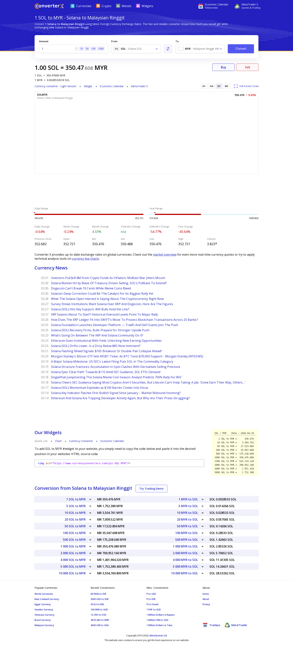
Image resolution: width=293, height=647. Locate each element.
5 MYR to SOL (188, 506)
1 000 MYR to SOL (185, 546)
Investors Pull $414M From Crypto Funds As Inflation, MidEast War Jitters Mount (108, 278)
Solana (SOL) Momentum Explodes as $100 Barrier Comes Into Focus (99, 388)
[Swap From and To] (168, 48)
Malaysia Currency (44, 625)
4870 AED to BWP (100, 620)
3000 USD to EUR (100, 599)
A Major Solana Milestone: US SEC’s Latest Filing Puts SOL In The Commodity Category (112, 361)
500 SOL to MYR (74, 540)
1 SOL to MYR (76, 499)
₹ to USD (151, 593)
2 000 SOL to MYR (73, 553)
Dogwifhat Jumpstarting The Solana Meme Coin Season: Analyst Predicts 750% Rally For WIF (116, 377)
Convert (241, 48)
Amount (43, 41)
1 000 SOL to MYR (73, 546)
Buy (223, 67)
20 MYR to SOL (187, 519)
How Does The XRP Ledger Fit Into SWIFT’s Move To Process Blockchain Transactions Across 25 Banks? (124, 320)
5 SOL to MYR (76, 506)
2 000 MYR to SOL (185, 553)
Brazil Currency (43, 620)
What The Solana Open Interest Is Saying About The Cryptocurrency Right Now (107, 299)
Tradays (211, 625)
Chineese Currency (44, 614)
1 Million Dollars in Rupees (160, 614)
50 (87, 48)
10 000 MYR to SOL (184, 573)
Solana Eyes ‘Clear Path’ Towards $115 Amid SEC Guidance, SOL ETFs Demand (105, 372)
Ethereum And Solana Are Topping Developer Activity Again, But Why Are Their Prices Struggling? (120, 398)
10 (81, 48)
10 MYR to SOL (187, 513)
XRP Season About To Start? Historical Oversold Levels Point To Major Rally (104, 314)
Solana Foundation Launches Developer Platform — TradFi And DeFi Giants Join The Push (114, 325)
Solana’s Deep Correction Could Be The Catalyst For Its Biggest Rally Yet (102, 293)
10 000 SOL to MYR (72, 573)
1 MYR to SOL (188, 499)
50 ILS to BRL (97, 604)
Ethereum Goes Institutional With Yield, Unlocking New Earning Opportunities (106, 341)
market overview (164, 254)
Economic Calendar (112, 86)
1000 (101, 48)
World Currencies (44, 593)
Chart (58, 441)
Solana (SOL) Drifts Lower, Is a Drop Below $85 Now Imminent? (96, 346)
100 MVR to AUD (99, 609)
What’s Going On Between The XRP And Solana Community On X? (97, 335)
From (114, 41)
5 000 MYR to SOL (185, 566)
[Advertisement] (146, 190)
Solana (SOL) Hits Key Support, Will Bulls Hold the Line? (90, 309)
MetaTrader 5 (139, 86)
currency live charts (85, 259)
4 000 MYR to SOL (185, 560)
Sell (247, 67)
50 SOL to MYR (75, 526)
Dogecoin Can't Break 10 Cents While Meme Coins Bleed (91, 288)
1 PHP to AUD (153, 609)
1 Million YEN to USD (157, 620)
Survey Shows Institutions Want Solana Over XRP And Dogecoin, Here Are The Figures (112, 304)
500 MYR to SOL (186, 540)
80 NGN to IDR (98, 593)
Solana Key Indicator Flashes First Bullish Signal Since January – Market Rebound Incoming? (116, 393)
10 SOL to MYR (75, 513)
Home (206, 593)
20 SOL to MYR (75, 519)
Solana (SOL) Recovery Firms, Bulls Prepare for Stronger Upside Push (100, 330)
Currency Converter (81, 441)
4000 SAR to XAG (100, 625)
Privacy (206, 604)
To (177, 41)
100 (93, 48)
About (206, 599)
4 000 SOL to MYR (73, 560)
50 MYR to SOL (187, 526)
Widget (88, 86)
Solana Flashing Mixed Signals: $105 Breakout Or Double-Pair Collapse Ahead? (106, 351)
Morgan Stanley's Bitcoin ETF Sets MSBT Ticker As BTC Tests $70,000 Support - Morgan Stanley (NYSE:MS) (127, 356)
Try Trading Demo (151, 488)
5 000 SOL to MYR (73, 566)
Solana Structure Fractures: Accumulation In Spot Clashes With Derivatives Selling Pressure (115, 367)
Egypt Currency (43, 604)
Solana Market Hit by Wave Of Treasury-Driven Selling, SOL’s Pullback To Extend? (109, 283)
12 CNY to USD (98, 614)
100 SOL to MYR (74, 533)
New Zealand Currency (47, 599)
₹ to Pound (152, 604)
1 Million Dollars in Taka (159, 625)
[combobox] (135, 48)
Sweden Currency (44, 609)
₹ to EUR (150, 599)
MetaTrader (236, 625)
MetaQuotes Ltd (158, 635)
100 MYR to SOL (186, 533)
